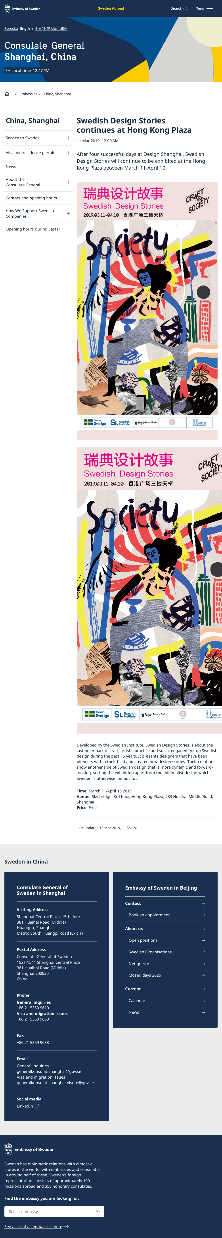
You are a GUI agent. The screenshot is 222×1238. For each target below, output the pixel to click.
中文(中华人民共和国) (52, 28)
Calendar (137, 1000)
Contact (133, 903)
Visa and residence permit (30, 152)
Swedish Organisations (150, 951)
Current (133, 988)
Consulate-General (44, 51)
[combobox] (54, 1211)
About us (134, 928)
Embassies (28, 93)
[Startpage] (8, 93)
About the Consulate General (23, 182)
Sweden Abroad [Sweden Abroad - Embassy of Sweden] (111, 8)
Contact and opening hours (31, 197)
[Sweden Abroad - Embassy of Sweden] (26, 8)
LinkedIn (25, 1106)
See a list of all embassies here (33, 1226)
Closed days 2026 (145, 975)
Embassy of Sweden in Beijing (161, 887)
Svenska (11, 28)
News (11, 166)
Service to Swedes (22, 137)
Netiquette (139, 963)
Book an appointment (149, 914)
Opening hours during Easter (33, 229)
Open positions (143, 940)
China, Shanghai (57, 93)
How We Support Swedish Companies (30, 213)
